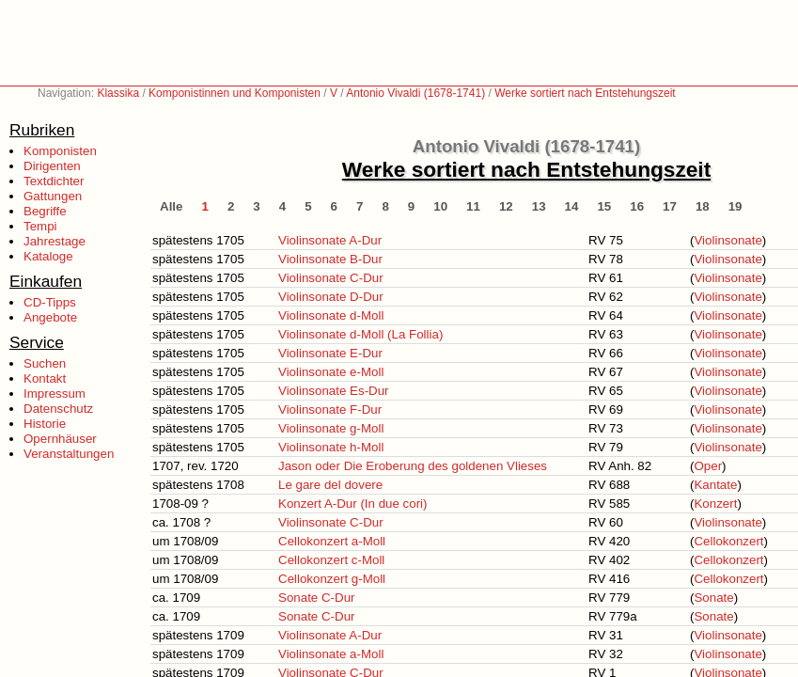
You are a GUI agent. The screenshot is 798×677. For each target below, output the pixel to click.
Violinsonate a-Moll (330, 654)
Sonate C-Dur (316, 597)
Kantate (715, 485)
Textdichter (53, 181)
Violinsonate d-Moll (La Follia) (360, 334)
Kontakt (44, 378)
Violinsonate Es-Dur (333, 391)
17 (670, 206)
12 (506, 206)
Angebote (50, 317)
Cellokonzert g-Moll (331, 579)
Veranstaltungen (68, 454)
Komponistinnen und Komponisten (235, 93)
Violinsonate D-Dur (330, 297)
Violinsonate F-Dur (330, 409)
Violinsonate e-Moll (330, 372)
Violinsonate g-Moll (330, 428)
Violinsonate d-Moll (330, 315)
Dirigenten (52, 166)
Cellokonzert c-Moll (331, 560)
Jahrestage (54, 241)
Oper (708, 466)
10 (440, 206)
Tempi (40, 226)
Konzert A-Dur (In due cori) (353, 503)
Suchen (44, 363)
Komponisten (60, 151)
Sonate (713, 597)
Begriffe (45, 211)
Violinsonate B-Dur (330, 259)
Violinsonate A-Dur (330, 240)
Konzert (715, 503)
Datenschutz (58, 408)
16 (637, 206)
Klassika (118, 93)
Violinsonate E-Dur (330, 353)
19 (735, 206)
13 (539, 206)
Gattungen (52, 196)
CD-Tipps (49, 302)
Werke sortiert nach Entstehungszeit (585, 93)
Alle (171, 206)
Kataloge (48, 256)
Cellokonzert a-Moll (331, 541)
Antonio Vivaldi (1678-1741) (415, 93)
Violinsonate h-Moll (330, 447)
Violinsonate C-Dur (330, 278)
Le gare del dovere (330, 485)
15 (604, 206)
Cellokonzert (728, 541)
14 (572, 206)
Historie (44, 424)
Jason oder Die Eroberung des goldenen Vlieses (412, 466)
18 (703, 206)
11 (473, 206)
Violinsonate (727, 240)
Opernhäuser (60, 439)
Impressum (54, 393)
